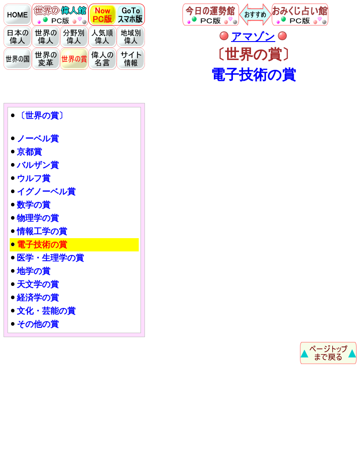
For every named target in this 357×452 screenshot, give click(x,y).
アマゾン (253, 36)
